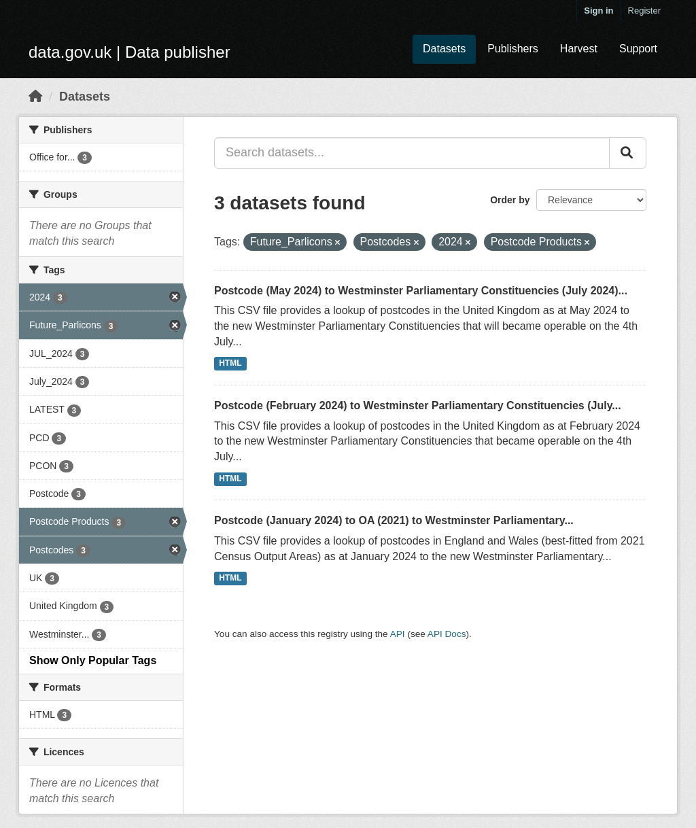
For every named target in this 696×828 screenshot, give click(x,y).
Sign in (598, 10)
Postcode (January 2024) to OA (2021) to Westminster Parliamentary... (394, 520)
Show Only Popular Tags (92, 660)
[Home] (35, 96)
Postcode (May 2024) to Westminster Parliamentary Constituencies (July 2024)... (420, 290)
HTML (230, 363)
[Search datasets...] (412, 153)
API (397, 634)
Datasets (444, 48)
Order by (509, 199)
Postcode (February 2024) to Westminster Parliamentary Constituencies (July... (417, 405)
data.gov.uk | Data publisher (129, 52)
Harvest (578, 48)
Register (644, 10)
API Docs (447, 634)
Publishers (512, 48)
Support (638, 48)
